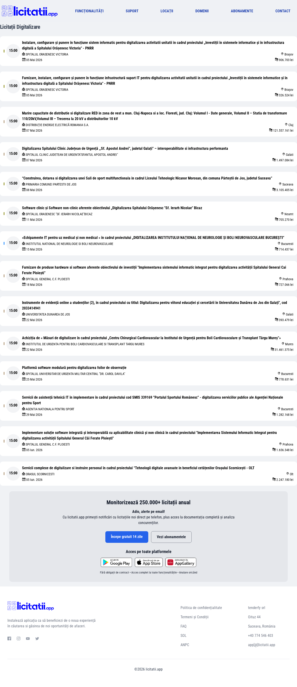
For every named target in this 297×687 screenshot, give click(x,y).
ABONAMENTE (242, 11)
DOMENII (202, 11)
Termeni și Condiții (195, 617)
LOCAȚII (167, 11)
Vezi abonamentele (171, 537)
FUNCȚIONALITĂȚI (89, 11)
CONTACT (283, 11)
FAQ (184, 626)
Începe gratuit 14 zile (127, 536)
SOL (184, 635)
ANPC (185, 645)
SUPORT (132, 11)
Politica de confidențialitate (201, 608)
